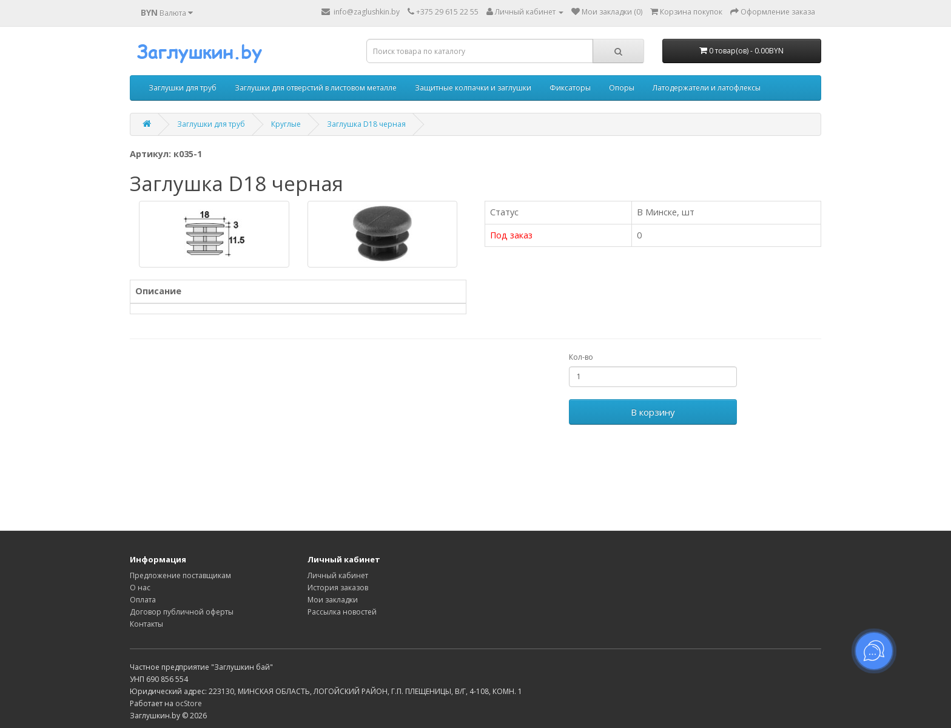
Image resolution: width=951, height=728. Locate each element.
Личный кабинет (337, 575)
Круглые (286, 124)
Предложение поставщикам (180, 575)
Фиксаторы (570, 88)
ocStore (188, 703)
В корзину (653, 412)
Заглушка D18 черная (366, 124)
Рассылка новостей (342, 612)
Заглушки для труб (183, 88)
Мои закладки (332, 600)
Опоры (621, 88)
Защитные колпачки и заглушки (473, 88)
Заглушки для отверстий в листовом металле (316, 88)
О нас (140, 587)
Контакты (146, 624)
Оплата (143, 600)
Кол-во (581, 357)
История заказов (337, 587)
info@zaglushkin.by (360, 12)
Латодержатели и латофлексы (707, 88)
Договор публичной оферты (182, 612)
